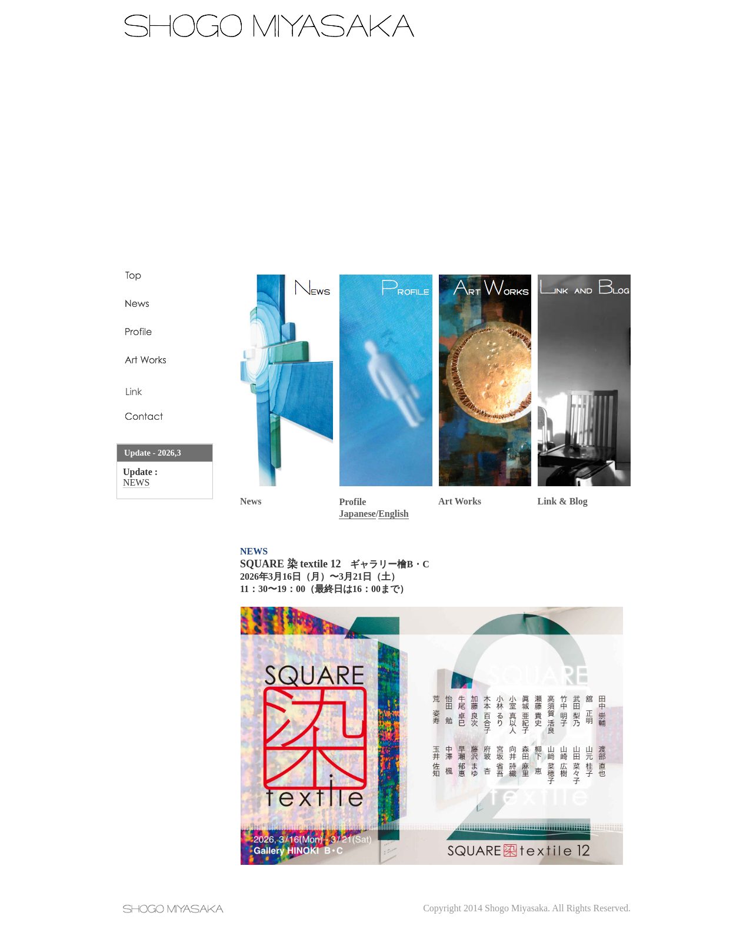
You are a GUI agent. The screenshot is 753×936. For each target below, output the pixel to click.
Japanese (357, 514)
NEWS (136, 482)
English (393, 514)
